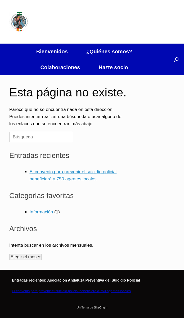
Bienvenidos (52, 51)
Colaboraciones (60, 67)
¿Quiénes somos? (109, 51)
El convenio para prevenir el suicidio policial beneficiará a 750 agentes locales (71, 291)
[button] (176, 59)
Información (41, 211)
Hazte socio (113, 67)
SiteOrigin (100, 307)
